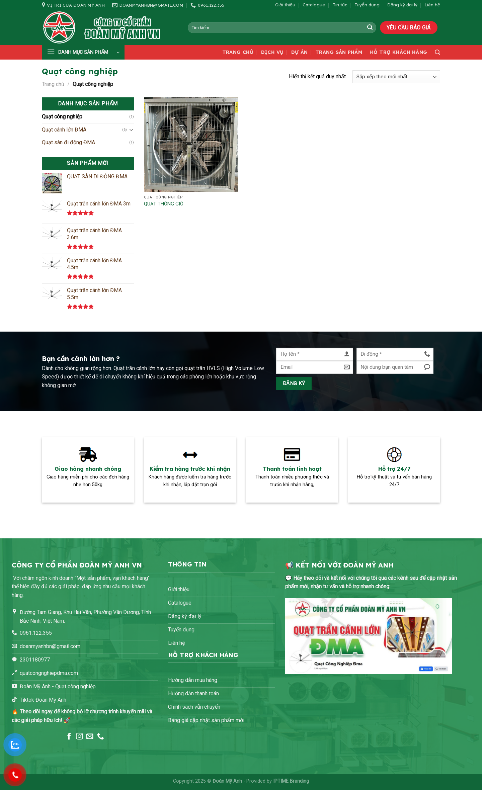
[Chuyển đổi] (131, 129)
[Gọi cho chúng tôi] (100, 736)
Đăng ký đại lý (402, 4)
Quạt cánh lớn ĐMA (64, 129)
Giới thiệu (285, 4)
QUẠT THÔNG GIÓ (163, 204)
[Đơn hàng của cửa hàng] (396, 76)
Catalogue (314, 4)
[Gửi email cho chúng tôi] (89, 736)
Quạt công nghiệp (62, 116)
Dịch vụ (272, 52)
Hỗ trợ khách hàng (398, 52)
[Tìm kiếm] (437, 52)
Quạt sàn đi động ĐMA (68, 142)
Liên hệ (432, 4)
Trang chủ (238, 52)
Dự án (299, 52)
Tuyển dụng (367, 4)
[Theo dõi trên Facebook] (69, 736)
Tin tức (340, 4)
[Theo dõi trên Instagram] (79, 736)
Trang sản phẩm (338, 52)
